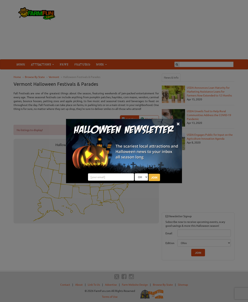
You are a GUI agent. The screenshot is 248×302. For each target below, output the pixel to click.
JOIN (154, 177)
